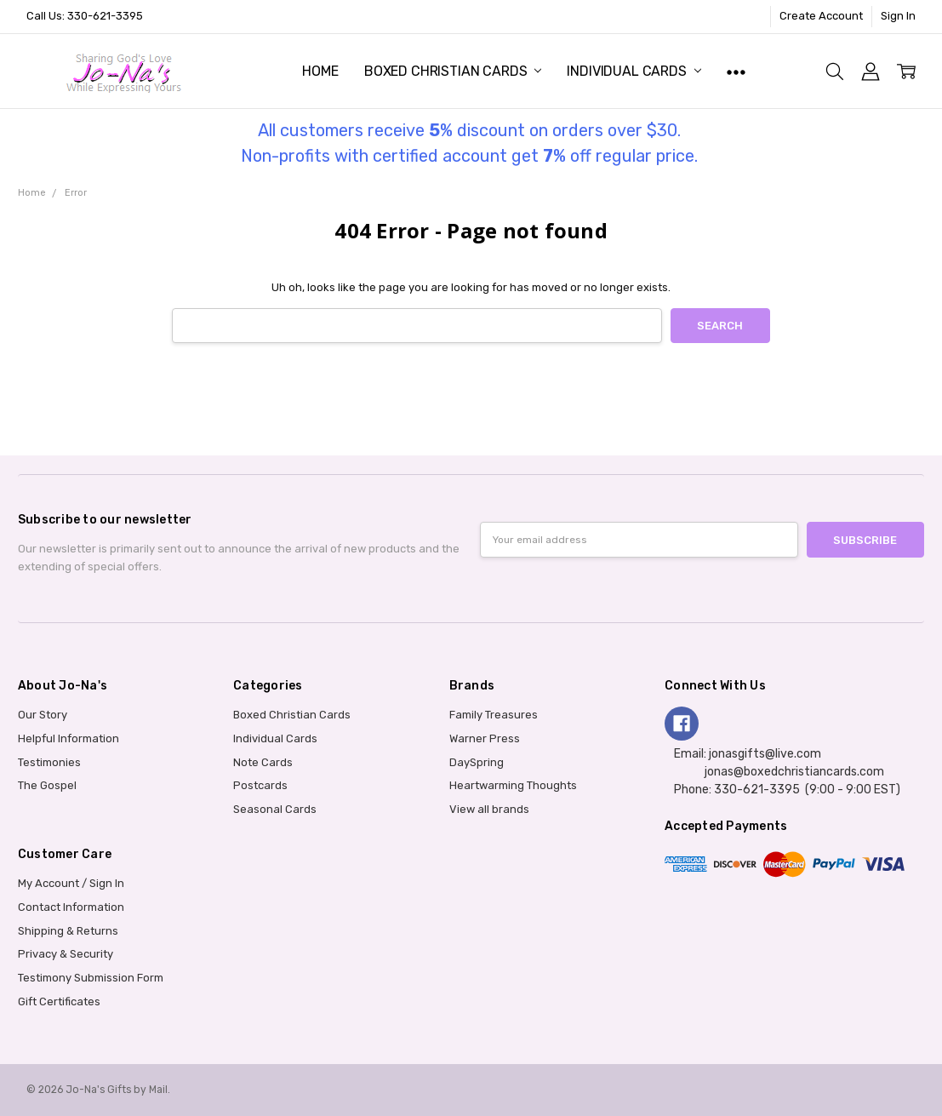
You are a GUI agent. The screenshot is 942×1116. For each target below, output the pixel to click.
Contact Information (71, 907)
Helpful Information (68, 738)
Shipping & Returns (68, 930)
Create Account (821, 15)
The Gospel (47, 785)
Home (320, 71)
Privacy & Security (65, 953)
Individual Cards (633, 71)
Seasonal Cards (275, 809)
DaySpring (476, 762)
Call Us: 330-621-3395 (84, 15)
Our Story (42, 714)
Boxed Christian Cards (452, 71)
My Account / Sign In (71, 883)
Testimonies (49, 762)
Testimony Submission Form (90, 977)
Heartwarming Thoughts (513, 785)
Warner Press (484, 738)
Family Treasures (493, 714)
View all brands (489, 809)
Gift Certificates (59, 1001)
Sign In (898, 15)
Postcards (260, 785)
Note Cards (263, 762)
